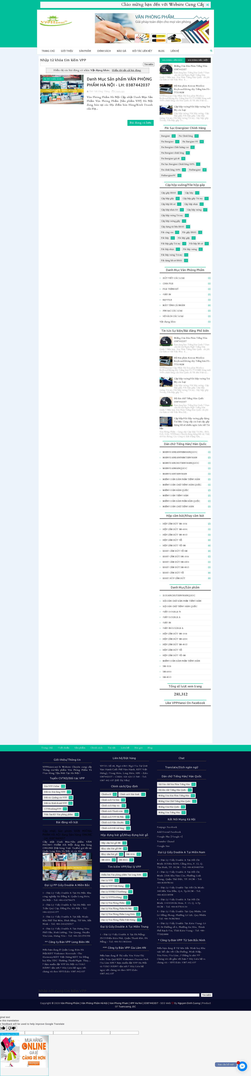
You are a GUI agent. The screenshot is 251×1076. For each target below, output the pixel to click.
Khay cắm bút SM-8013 (176, 567)
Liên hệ (175, 51)
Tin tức (112, 747)
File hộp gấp (184, 238)
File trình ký (170, 289)
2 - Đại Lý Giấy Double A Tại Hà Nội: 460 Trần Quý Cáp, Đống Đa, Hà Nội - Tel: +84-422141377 (67, 908)
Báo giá (121, 51)
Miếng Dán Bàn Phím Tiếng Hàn (181, 479)
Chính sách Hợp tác (111, 805)
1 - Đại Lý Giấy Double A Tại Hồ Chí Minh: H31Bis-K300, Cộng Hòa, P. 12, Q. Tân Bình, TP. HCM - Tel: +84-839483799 (180, 863)
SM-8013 (167, 677)
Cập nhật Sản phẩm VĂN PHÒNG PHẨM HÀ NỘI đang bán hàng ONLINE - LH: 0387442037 (67, 834)
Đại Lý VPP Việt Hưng (113, 886)
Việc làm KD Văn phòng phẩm (58, 814)
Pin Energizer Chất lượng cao (175, 147)
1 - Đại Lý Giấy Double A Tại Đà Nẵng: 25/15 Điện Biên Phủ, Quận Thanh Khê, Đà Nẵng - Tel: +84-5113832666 (124, 938)
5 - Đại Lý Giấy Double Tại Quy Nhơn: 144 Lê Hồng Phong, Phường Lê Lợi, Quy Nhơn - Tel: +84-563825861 (181, 915)
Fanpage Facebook (167, 827)
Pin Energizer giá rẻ (170, 158)
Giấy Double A (171, 617)
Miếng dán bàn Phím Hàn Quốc (181, 501)
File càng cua (167, 232)
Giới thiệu (67, 51)
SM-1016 (167, 666)
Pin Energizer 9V (190, 141)
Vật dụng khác (54, 79)
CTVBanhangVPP (52, 809)
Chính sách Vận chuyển (113, 822)
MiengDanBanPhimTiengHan (180, 457)
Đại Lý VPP (107, 880)
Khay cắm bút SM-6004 (176, 562)
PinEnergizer (195, 170)
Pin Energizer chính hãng (172, 153)
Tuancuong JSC (127, 1006)
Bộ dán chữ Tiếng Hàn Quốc (180, 606)
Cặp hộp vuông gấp (170, 221)
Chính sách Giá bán (110, 800)
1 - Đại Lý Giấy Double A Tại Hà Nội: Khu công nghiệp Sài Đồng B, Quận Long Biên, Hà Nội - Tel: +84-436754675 (67, 896)
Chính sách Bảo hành (129, 794)
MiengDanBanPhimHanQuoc (180, 452)
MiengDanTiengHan (175, 474)
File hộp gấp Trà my (170, 243)
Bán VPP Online (51, 786)
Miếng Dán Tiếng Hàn (175, 495)
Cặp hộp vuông (194, 209)
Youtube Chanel (165, 841)
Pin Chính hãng (186, 136)
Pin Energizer (167, 141)
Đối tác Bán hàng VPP (54, 792)
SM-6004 (167, 671)
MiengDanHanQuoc (175, 468)
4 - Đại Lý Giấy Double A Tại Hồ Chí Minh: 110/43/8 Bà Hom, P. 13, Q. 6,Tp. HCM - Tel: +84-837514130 (179, 903)
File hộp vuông (190, 249)
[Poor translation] (12, 1028)
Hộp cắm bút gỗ (172, 540)
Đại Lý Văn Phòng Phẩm (113, 903)
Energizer (165, 136)
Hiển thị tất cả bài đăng (126, 70)
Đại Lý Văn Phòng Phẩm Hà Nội (117, 908)
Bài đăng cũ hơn (140, 123)
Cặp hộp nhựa (191, 204)
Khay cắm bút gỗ (173, 573)
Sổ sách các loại (173, 316)
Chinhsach (106, 794)
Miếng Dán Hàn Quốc (175, 490)
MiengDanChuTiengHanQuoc (181, 463)
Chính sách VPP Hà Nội (113, 817)
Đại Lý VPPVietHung (112, 897)
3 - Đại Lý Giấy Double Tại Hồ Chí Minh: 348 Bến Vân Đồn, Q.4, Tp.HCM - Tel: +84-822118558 (180, 891)
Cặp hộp (189, 193)
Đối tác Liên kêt (142, 51)
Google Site (163, 846)
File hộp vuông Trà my (171, 255)
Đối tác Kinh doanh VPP (55, 803)
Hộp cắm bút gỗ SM (174, 545)
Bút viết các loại (174, 278)
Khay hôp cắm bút (174, 578)
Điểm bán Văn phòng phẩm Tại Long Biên (121, 874)
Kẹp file (167, 300)
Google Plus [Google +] (170, 836)
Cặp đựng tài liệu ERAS (172, 226)
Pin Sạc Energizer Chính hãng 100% (177, 164)
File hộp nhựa (167, 249)
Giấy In (167, 294)
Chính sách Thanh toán (112, 811)
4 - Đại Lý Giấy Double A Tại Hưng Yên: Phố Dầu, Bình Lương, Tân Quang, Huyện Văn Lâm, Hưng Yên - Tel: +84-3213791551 (67, 932)
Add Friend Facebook (169, 832)
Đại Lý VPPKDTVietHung (114, 891)
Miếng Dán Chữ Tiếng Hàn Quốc (182, 485)
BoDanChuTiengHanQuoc (179, 595)
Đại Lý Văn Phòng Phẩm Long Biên (118, 914)
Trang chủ (48, 51)
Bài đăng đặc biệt (198, 60)
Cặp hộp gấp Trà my (193, 198)
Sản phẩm (85, 51)
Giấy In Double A (173, 628)
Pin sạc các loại (172, 311)
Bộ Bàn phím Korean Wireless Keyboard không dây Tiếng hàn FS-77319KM (192, 89)
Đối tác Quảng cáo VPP (55, 797)
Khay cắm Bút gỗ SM (175, 551)
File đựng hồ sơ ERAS (171, 260)
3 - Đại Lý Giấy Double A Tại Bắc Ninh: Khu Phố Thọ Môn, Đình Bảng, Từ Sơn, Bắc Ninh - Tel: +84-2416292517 (67, 920)
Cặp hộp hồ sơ (168, 204)
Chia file (168, 283)
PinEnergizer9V (168, 175)
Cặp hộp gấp (167, 198)
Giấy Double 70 (172, 612)
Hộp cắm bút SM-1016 (175, 524)
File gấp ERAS (189, 232)
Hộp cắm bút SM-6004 (175, 529)
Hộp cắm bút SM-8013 (175, 534)
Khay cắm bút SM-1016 (176, 556)
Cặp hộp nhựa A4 (169, 209)
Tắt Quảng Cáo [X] (9, 1034)
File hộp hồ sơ (196, 243)
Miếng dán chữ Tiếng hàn (178, 506)
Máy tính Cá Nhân (174, 305)
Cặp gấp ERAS (168, 193)
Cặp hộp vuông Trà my (172, 215)
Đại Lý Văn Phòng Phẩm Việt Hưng (118, 920)
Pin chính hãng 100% (170, 170)
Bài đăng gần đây (172, 60)
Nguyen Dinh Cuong (189, 1003)
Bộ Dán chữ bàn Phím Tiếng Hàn (182, 601)
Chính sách (104, 51)
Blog (161, 51)
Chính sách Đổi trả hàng (113, 828)
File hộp (165, 238)
